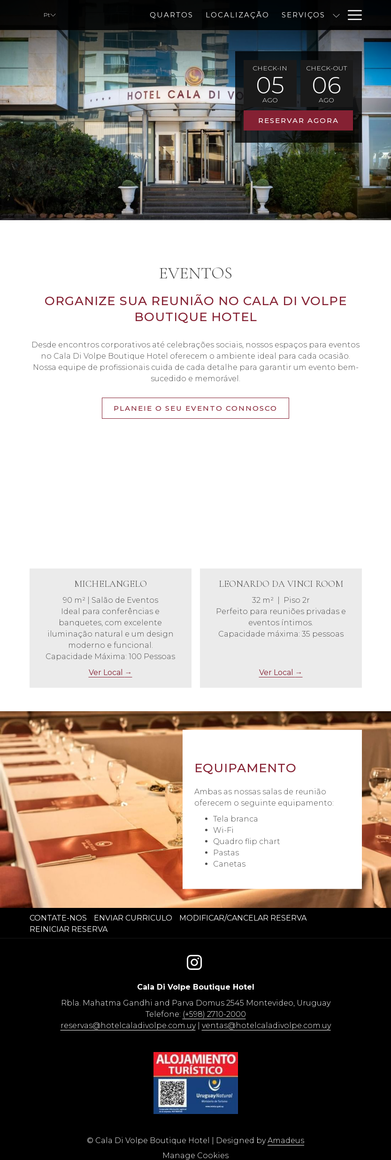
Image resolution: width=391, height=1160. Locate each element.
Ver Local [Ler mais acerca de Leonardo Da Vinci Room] (277, 672)
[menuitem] (236, 15)
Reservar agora (298, 120)
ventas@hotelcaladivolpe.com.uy (266, 1025)
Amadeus (286, 1140)
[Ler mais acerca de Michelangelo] (111, 507)
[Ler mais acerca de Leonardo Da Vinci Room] (281, 507)
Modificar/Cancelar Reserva (243, 918)
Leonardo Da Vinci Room (281, 584)
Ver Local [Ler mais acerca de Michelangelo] (107, 672)
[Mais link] (351, 15)
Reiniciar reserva (68, 929)
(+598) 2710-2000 (214, 1014)
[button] (270, 83)
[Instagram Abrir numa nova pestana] (194, 961)
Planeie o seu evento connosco (195, 408)
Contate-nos (58, 918)
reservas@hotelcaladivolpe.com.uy (128, 1025)
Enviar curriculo (133, 918)
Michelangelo (110, 584)
